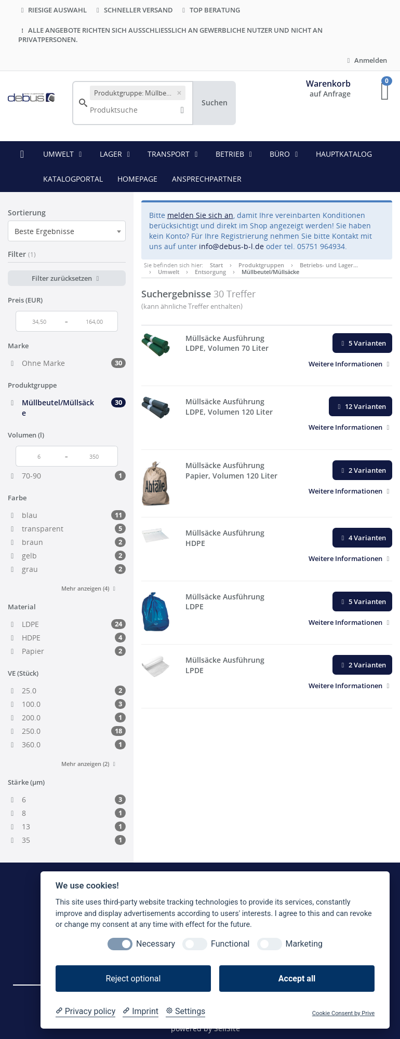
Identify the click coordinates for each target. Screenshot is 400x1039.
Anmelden (365, 60)
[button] (350, 363)
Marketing (304, 944)
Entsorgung (210, 272)
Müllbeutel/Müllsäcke (270, 272)
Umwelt (64, 154)
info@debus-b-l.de (231, 246)
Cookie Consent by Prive (343, 1013)
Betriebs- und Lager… (329, 265)
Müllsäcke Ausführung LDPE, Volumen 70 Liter (227, 343)
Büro (285, 154)
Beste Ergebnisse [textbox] (44, 231)
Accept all (296, 978)
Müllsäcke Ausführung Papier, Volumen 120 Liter (231, 470)
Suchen (215, 102)
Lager (117, 154)
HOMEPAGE (137, 179)
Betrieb (236, 154)
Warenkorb (328, 83)
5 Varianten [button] (362, 343)
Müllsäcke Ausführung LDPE (224, 602)
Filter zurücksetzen (67, 278)
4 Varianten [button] (362, 537)
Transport (174, 154)
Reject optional (133, 978)
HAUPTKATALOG (344, 154)
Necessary (155, 944)
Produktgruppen (261, 265)
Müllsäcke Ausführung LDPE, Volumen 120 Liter (229, 407)
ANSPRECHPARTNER (207, 179)
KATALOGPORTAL (73, 179)
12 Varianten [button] (360, 406)
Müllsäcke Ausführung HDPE (224, 538)
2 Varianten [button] (362, 470)
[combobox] (67, 231)
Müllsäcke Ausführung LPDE (224, 665)
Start (216, 265)
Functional (230, 944)
